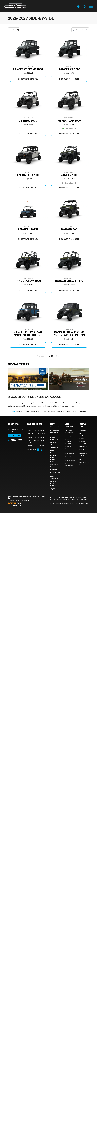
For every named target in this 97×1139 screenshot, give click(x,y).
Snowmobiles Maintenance (83, 459)
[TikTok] (41, 449)
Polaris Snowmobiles (54, 477)
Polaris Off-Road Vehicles (55, 473)
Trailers (52, 467)
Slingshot (53, 442)
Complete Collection (53, 489)
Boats (52, 450)
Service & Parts (83, 444)
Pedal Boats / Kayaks (54, 460)
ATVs (51, 445)
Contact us (12, 411)
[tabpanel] (36, 437)
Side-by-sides (54, 447)
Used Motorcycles (68, 436)
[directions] (85, 6)
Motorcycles (54, 435)
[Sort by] (80, 29)
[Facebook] (38, 449)
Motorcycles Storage (83, 454)
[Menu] (90, 6)
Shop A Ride (20, 500)
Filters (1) (14, 29)
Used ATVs (68, 444)
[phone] (79, 6)
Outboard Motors (53, 456)
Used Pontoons (69, 453)
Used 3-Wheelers (68, 440)
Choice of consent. (64, 505)
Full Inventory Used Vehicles (69, 431)
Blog (80, 433)
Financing (67, 468)
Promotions (83, 441)
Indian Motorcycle (53, 484)
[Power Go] (27, 504)
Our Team (82, 436)
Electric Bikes (54, 469)
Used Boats (68, 451)
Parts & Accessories (83, 450)
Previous (38, 356)
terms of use (54, 505)
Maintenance (83, 446)
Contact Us (82, 430)
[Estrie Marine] (15, 6)
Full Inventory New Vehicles (54, 431)
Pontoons (53, 453)
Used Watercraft (70, 460)
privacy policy (81, 503)
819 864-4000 (15, 440)
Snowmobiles (54, 464)
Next (60, 356)
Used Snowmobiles (69, 464)
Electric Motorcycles (54, 438)
